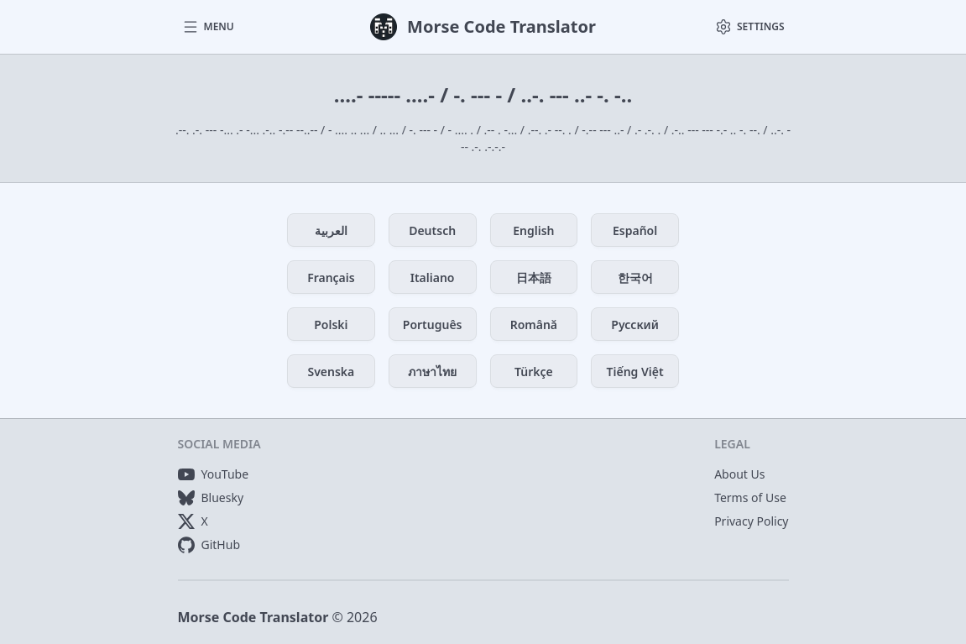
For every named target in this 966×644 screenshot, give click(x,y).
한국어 (635, 277)
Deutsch (432, 230)
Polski (330, 324)
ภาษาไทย (432, 372)
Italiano (432, 277)
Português (432, 324)
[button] (208, 27)
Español (635, 230)
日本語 (533, 277)
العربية (331, 230)
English (533, 230)
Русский (635, 324)
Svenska (330, 372)
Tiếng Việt (635, 372)
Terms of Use (750, 497)
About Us (739, 474)
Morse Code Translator (253, 617)
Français (331, 277)
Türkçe (533, 372)
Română (533, 324)
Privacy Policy (751, 521)
